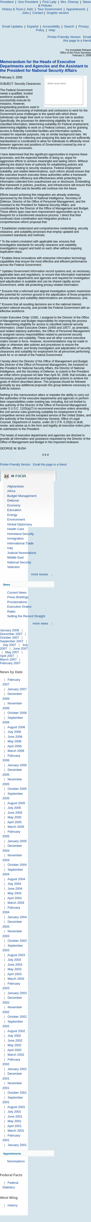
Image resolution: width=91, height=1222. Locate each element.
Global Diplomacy (19, 524)
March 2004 (16, 903)
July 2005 (14, 808)
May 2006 (14, 741)
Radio (11, 611)
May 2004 (14, 893)
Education (14, 510)
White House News (56, 83)
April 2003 (14, 974)
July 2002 (14, 1035)
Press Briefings (17, 597)
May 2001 (14, 1121)
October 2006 (17, 713)
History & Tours (13, 9)
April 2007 (7, 656)
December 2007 (11, 634)
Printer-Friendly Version (64, 37)
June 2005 (15, 812)
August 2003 (16, 955)
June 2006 (15, 736)
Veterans (13, 567)
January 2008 (9, 630)
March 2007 (8, 659)
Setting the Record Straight (26, 616)
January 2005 (17, 841)
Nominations (16, 1161)
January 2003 (17, 993)
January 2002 (17, 1069)
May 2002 (14, 1045)
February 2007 (10, 663)
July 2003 (14, 959)
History (12, 1205)
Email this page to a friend (77, 38)
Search (69, 26)
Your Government (49, 9)
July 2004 (14, 884)
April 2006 (14, 746)
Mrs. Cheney (70, 2)
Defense (13, 500)
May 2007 (12, 652)
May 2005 (14, 817)
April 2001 (14, 1126)
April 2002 (14, 1050)
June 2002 (15, 1040)
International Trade (20, 543)
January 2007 (17, 689)
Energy (12, 515)
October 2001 (17, 1092)
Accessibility (51, 26)
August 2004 (16, 879)
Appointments (75, 9)
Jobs (25, 13)
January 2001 (17, 1145)
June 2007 (20, 648)
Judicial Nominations (21, 553)
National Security (19, 562)
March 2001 (16, 1130)
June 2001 (15, 1116)
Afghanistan (15, 486)
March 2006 (16, 751)
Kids (30, 9)
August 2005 (16, 803)
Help (52, 30)
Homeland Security (20, 534)
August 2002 (16, 1031)
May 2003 (14, 969)
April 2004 (14, 898)
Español (33, 26)
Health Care (15, 529)
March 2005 (16, 827)
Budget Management (22, 496)
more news (40, 623)
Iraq (10, 548)
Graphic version (58, 13)
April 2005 (14, 822)
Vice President (28, 2)
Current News (16, 592)
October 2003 (17, 940)
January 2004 (17, 917)
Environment (16, 519)
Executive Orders (19, 606)
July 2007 (9, 645)
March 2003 (16, 978)
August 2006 (16, 727)
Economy (13, 505)
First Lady (49, 2)
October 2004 (17, 865)
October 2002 (17, 1016)
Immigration (15, 538)
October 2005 (17, 789)
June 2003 (15, 964)
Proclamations (17, 602)
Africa (11, 491)
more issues (39, 574)
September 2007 (11, 641)
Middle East (15, 557)
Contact (37, 13)
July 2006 (14, 732)
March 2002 (16, 1054)
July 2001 (14, 1111)
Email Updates (12, 26)
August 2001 (16, 1107)
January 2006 (17, 765)
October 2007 (9, 637)
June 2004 (15, 888)
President (7, 2)
